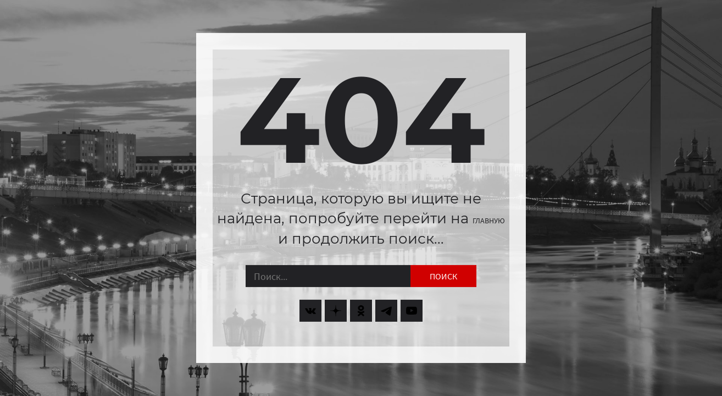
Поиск (443, 276)
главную (489, 221)
